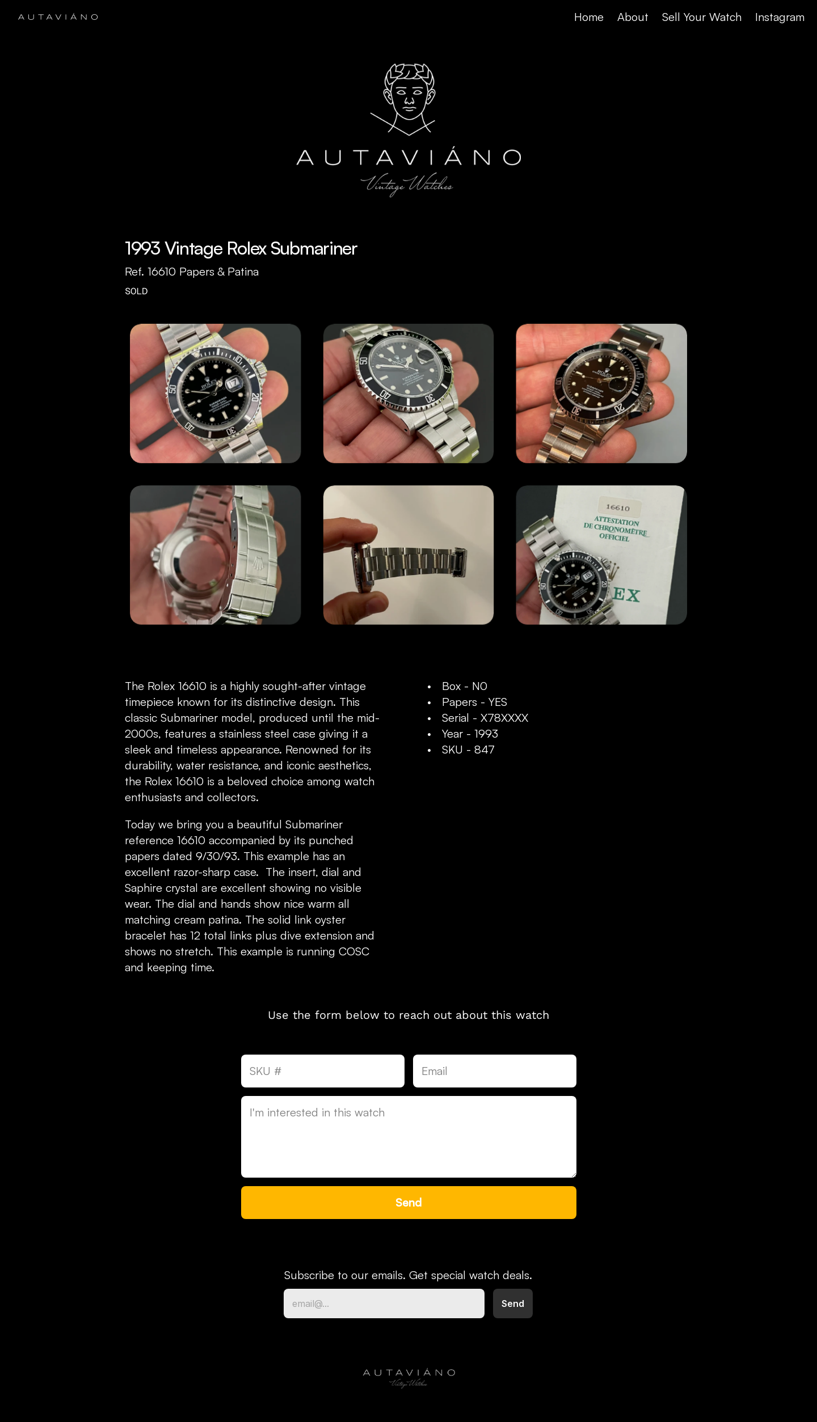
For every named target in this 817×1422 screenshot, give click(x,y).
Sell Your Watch (702, 17)
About (632, 17)
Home (589, 17)
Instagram (780, 17)
